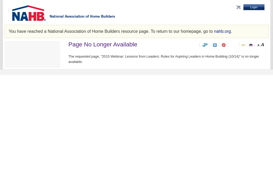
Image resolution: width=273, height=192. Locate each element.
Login (254, 7)
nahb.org (222, 31)
